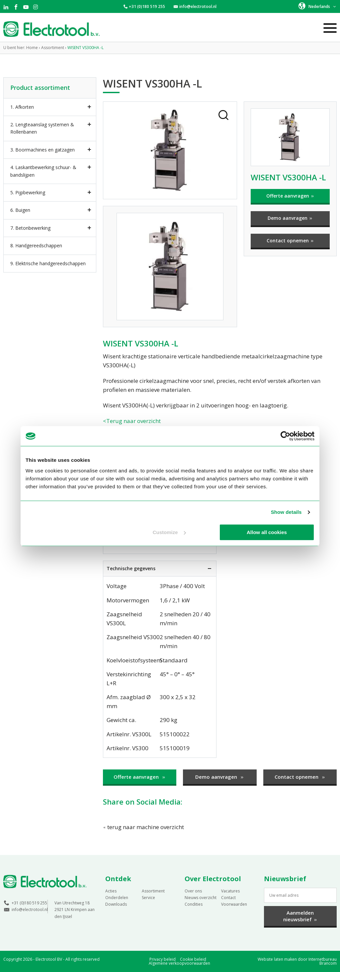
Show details (286, 512)
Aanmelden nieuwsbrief (300, 916)
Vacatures (230, 891)
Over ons (193, 891)
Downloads (116, 904)
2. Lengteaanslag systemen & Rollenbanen (42, 128)
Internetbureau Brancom (322, 961)
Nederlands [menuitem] (319, 6)
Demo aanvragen (290, 218)
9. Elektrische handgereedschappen (48, 263)
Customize (169, 532)
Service (148, 897)
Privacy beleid (162, 959)
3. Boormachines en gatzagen (42, 150)
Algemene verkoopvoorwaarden (179, 963)
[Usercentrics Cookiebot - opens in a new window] (285, 436)
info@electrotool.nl (197, 6)
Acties (111, 891)
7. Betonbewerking (30, 228)
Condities (194, 904)
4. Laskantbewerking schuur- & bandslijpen (43, 171)
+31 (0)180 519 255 (147, 6)
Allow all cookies (267, 532)
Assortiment (153, 891)
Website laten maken (277, 959)
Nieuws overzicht (200, 897)
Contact (228, 897)
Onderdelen (116, 897)
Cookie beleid (193, 959)
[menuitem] (317, 6)
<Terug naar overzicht (132, 421)
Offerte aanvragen (290, 196)
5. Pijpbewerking (27, 192)
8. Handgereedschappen (36, 245)
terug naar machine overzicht (143, 827)
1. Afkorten (22, 107)
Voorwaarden (234, 904)
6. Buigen (20, 210)
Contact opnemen (290, 240)
